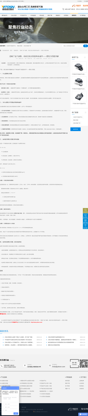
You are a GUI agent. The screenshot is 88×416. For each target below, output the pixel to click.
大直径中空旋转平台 (11, 45)
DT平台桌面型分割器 (25, 388)
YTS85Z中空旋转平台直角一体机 (79, 74)
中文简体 (80, 1)
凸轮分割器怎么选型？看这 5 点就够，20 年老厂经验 (18, 337)
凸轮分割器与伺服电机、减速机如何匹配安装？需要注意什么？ (62, 339)
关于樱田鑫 (82, 15)
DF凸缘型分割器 (4, 380)
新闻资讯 (74, 15)
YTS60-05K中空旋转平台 (79, 103)
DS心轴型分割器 (4, 383)
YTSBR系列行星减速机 (25, 393)
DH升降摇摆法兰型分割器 (26, 383)
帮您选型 (42, 15)
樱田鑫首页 (4, 15)
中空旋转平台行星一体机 (46, 383)
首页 (11, 50)
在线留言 (81, 388)
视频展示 (58, 15)
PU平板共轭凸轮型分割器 (46, 388)
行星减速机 (33, 15)
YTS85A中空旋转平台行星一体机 (79, 89)
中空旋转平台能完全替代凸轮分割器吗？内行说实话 (18, 339)
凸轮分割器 (13, 15)
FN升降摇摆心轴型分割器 (26, 386)
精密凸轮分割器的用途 (54, 345)
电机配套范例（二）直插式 (46, 391)
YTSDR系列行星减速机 (25, 396)
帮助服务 (69, 377)
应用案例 (66, 15)
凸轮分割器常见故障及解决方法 (56, 337)
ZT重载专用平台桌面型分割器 (27, 380)
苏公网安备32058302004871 (40, 411)
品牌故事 (81, 380)
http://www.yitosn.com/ (36, 322)
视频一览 (67, 388)
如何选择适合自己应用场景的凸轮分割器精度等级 (61, 342)
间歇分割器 (19, 45)
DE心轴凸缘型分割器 (5, 386)
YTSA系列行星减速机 (45, 396)
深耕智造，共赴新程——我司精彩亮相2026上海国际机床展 (19, 345)
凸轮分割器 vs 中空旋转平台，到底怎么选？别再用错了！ (19, 342)
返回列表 (75, 129)
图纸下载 (50, 15)
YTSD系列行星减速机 (45, 393)
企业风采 (81, 383)
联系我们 (81, 386)
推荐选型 (67, 380)
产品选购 (4, 377)
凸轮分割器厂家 (27, 45)
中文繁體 (86, 1)
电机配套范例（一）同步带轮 (27, 391)
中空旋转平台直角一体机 (46, 386)
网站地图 (24, 407)
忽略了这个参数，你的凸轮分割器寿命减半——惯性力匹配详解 (34, 50)
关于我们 (83, 377)
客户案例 (67, 386)
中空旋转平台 (23, 15)
